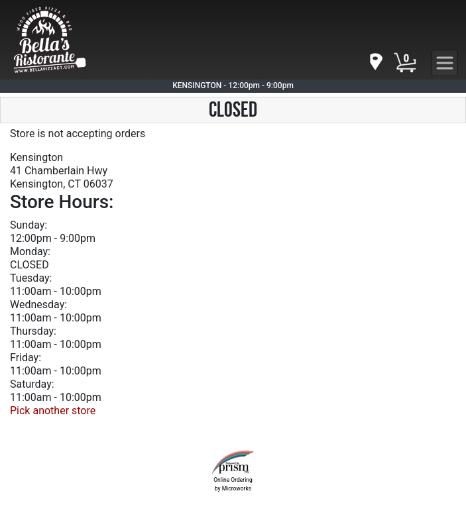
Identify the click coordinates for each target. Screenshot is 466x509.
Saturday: (32, 384)
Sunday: (28, 225)
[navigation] (375, 62)
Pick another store (52, 410)
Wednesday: (38, 304)
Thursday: (33, 331)
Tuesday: (31, 278)
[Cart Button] (405, 63)
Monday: (30, 251)
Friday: (25, 357)
